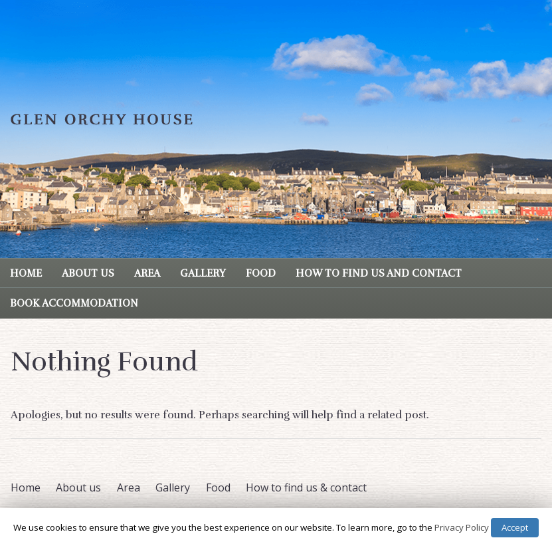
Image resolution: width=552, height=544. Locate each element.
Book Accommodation (74, 303)
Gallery (203, 273)
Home (26, 273)
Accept (515, 527)
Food (261, 273)
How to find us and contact (379, 273)
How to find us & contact (306, 487)
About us (88, 273)
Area (147, 273)
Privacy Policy (461, 527)
